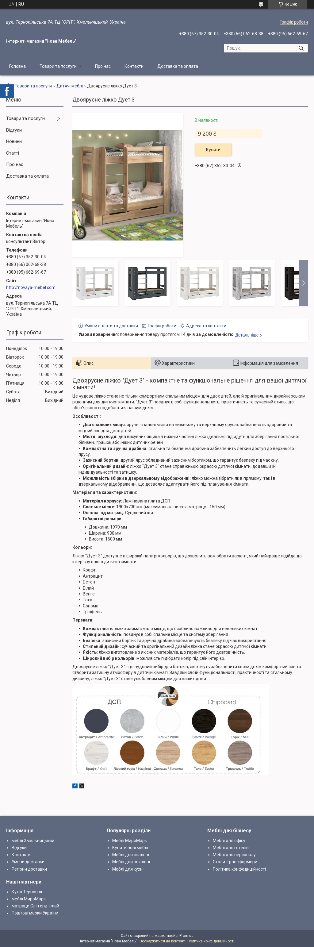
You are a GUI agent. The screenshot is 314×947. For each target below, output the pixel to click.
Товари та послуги (58, 66)
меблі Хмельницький (33, 840)
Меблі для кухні (128, 869)
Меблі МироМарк (129, 840)
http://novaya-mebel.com (31, 287)
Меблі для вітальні (131, 861)
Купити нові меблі (130, 847)
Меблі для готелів (231, 847)
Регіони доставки (29, 869)
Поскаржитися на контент (162, 941)
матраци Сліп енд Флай (35, 905)
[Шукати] (301, 48)
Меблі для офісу (229, 840)
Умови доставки (28, 861)
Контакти (134, 66)
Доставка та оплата (177, 66)
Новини (14, 141)
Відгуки (14, 130)
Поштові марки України (35, 912)
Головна (17, 66)
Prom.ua (186, 936)
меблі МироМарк (29, 898)
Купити (213, 149)
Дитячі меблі (69, 85)
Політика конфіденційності (210, 941)
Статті (12, 153)
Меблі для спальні (130, 854)
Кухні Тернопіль (28, 891)
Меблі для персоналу (234, 854)
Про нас (103, 66)
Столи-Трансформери (235, 861)
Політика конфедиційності (239, 869)
